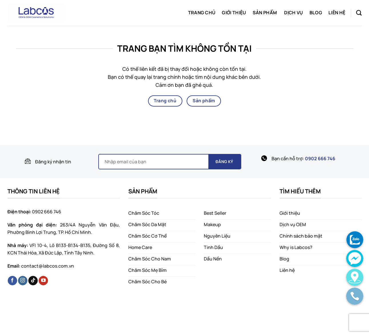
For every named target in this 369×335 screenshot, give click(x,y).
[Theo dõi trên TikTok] (33, 281)
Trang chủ (202, 12)
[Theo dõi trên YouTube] (43, 281)
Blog (316, 12)
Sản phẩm (265, 12)
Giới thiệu (234, 12)
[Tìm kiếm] (359, 13)
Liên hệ (336, 12)
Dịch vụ (293, 12)
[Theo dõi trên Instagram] (22, 281)
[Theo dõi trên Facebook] (12, 281)
